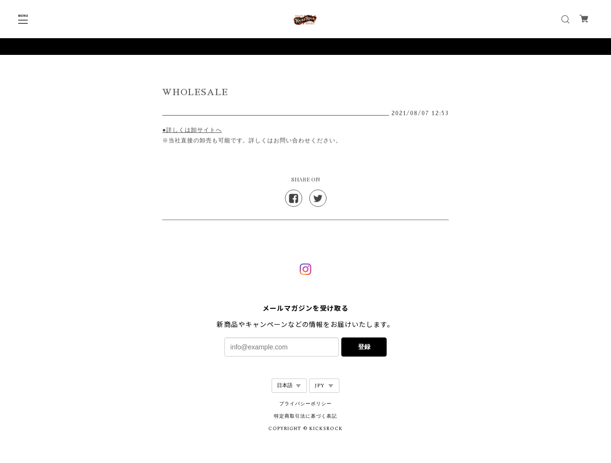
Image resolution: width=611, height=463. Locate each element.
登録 (364, 346)
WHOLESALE (195, 93)
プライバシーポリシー (305, 404)
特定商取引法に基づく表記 (305, 416)
